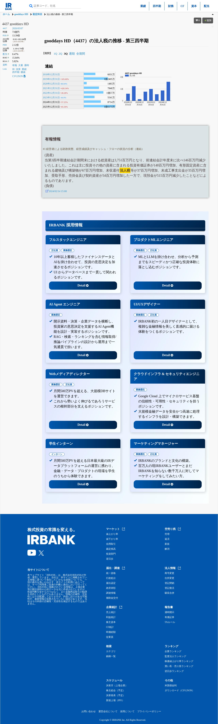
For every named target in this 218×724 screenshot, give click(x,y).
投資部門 (111, 554)
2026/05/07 (17, 28)
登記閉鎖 (169, 583)
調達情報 (111, 593)
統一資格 (111, 573)
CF (182, 6)
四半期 (157, 6)
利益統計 (111, 617)
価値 (23, 72)
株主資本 (111, 622)
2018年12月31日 (51, 74)
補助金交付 (112, 598)
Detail (83, 285)
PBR (5, 45)
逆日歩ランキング (174, 671)
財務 (171, 6)
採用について (127, 711)
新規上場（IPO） (115, 700)
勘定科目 (37, 14)
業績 (143, 6)
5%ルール (170, 622)
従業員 (109, 637)
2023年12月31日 (51, 97)
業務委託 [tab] (67, 250)
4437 (5, 28)
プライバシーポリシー (149, 711)
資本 (194, 6)
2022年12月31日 (51, 93)
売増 (167, 534)
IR (13, 69)
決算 (18, 69)
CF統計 (110, 627)
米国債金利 (171, 685)
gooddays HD (21, 14)
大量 (20, 65)
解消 (167, 549)
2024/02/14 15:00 (58, 191)
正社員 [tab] (54, 250)
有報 (14, 65)
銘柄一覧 (111, 656)
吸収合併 (169, 593)
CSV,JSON (19, 76)
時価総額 (111, 632)
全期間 (80, 53)
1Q (55, 53)
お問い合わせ (88, 711)
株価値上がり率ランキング (179, 661)
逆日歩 (109, 559)
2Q (60, 53)
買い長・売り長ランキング (179, 666)
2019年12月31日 (51, 79)
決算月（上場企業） (117, 685)
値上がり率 (112, 534)
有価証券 (169, 617)
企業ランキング (173, 651)
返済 (167, 539)
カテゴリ (111, 651)
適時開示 (169, 612)
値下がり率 (112, 539)
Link (5, 69)
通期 (72, 53)
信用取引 (111, 544)
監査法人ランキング (175, 656)
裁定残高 (111, 549)
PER (5, 35)
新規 (167, 544)
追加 (207, 20)
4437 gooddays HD (15, 24)
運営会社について (108, 711)
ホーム (6, 14)
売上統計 (111, 612)
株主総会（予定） (115, 690)
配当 (206, 6)
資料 (5, 65)
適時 (26, 65)
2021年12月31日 (51, 88)
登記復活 (169, 588)
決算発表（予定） (115, 695)
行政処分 (111, 578)
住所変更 (169, 578)
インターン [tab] (56, 454)
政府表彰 (111, 588)
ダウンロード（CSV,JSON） (179, 690)
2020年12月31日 (51, 83)
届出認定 (111, 583)
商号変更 (169, 573)
